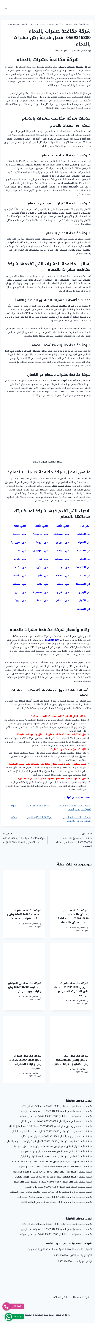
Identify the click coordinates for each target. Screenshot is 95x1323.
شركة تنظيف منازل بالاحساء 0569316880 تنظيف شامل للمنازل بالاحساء (71, 840)
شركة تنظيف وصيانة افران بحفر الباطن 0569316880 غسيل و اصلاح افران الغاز (52, 1172)
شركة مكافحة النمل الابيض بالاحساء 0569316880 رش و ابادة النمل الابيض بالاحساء (73, 916)
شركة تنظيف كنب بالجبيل (39, 817)
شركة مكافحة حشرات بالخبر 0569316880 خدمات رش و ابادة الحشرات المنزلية (24, 838)
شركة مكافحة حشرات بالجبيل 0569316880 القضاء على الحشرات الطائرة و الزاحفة (71, 989)
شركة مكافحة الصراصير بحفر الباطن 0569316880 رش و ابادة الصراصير (56, 1151)
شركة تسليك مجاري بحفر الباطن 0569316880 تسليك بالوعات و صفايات (56, 1136)
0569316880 (61, 1255)
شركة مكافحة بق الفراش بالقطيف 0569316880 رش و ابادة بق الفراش (25, 987)
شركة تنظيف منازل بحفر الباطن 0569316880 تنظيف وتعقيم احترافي (56, 1111)
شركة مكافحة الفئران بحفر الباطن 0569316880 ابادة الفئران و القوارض (56, 1156)
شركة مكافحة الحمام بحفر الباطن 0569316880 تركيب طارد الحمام (58, 1187)
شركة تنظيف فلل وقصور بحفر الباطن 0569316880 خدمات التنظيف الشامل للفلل (50, 1126)
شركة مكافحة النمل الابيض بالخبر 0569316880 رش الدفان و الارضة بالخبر (71, 1059)
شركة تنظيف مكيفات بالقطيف (75, 805)
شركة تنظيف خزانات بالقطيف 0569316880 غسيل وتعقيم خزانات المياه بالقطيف (51, 1192)
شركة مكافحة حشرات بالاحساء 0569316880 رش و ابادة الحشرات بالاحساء (24, 914)
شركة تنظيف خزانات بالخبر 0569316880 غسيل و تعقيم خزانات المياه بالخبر (54, 1197)
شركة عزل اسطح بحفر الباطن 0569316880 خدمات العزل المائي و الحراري (55, 1166)
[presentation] (71, 887)
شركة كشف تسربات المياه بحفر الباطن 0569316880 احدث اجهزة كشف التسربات (51, 1161)
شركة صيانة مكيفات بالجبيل (77, 817)
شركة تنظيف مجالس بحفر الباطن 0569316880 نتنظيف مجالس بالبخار (56, 1121)
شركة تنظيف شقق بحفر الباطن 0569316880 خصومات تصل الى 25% (56, 1106)
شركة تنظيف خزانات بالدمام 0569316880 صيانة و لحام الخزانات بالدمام (56, 1202)
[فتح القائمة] (5, 8)
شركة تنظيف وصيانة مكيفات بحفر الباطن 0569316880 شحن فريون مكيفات (53, 1177)
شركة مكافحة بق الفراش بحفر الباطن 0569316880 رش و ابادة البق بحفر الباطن (51, 1146)
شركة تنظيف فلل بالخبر (37, 805)
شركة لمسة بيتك (81, 24)
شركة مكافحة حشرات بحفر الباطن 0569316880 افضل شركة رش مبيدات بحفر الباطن (49, 1141)
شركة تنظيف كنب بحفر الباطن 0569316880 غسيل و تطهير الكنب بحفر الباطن (52, 1182)
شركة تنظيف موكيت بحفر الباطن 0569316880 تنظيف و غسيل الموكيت (55, 1116)
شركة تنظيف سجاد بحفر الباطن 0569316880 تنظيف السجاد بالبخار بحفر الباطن (52, 1131)
